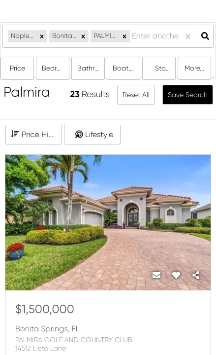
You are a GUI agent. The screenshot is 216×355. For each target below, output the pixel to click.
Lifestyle (99, 134)
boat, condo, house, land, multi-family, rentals (126, 68)
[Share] (196, 275)
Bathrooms (91, 68)
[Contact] (156, 275)
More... (194, 68)
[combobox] (133, 36)
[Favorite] (176, 275)
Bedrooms (55, 68)
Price (17, 68)
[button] (41, 36)
